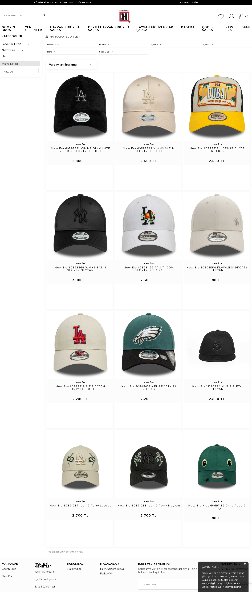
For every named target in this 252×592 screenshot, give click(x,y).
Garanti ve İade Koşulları (49, 533)
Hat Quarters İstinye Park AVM (112, 511)
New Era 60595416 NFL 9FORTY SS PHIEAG (148, 357)
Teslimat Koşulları (45, 511)
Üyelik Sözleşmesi (45, 518)
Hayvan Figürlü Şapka (64, 29)
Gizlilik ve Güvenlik (46, 541)
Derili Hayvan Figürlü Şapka (108, 29)
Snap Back (105, 51)
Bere (49, 51)
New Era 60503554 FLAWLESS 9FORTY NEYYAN (217, 254)
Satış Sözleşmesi (45, 526)
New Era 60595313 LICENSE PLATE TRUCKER (217, 150)
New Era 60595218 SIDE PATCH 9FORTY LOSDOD (80, 357)
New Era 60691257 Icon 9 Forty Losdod (81, 460)
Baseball (190, 27)
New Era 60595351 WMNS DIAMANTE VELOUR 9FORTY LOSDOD (80, 150)
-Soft (107, 589)
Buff (246, 27)
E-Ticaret (115, 589)
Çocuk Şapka (208, 29)
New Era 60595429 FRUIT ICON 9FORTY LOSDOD (149, 254)
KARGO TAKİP (189, 2)
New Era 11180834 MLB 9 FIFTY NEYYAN (217, 357)
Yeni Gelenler (33, 29)
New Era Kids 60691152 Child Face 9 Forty (217, 461)
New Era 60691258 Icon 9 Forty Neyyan (148, 460)
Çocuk (154, 44)
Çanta (206, 44)
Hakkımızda (74, 508)
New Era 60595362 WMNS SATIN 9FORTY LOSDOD (148, 150)
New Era (229, 29)
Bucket (103, 44)
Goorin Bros (8, 29)
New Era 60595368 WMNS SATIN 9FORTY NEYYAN (80, 254)
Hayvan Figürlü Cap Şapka (154, 29)
